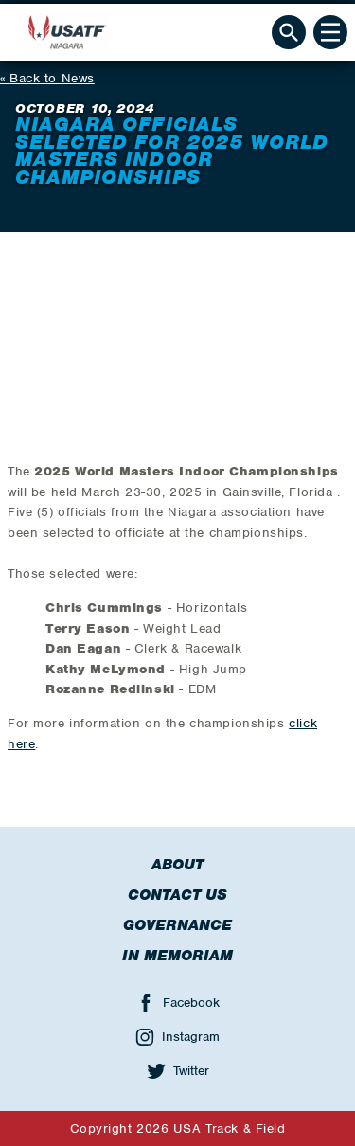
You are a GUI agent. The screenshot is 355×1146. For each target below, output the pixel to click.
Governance (177, 925)
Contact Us (177, 895)
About (177, 864)
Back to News (52, 78)
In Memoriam (177, 955)
